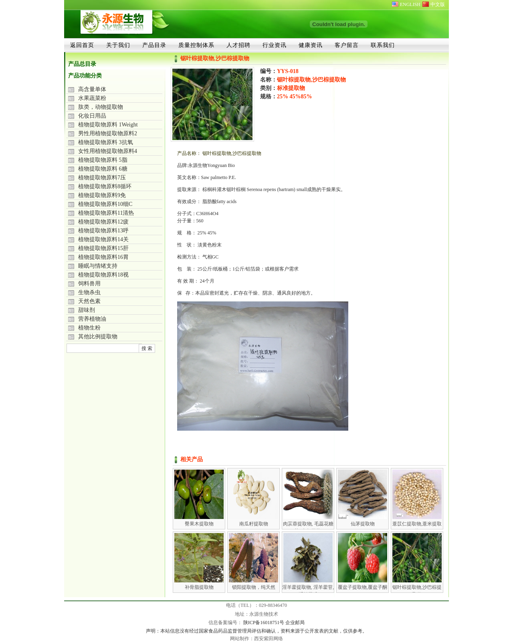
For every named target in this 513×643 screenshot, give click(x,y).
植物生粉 (89, 328)
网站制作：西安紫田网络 (256, 638)
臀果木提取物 (199, 524)
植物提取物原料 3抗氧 (105, 142)
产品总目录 (82, 64)
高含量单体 (92, 89)
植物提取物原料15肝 (103, 248)
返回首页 (82, 45)
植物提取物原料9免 (102, 195)
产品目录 (154, 45)
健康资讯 (311, 45)
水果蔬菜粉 (92, 98)
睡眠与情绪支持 (97, 266)
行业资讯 (275, 45)
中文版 (437, 4)
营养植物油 (92, 319)
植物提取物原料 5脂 (102, 160)
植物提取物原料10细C (105, 204)
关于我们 (118, 45)
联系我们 (383, 45)
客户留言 (347, 45)
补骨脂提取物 (199, 587)
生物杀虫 (89, 292)
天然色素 (89, 301)
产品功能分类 (85, 76)
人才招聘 (238, 45)
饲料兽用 (89, 284)
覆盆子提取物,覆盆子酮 (362, 587)
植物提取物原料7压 (102, 178)
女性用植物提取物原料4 (107, 151)
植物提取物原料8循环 (104, 186)
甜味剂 (86, 310)
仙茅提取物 (363, 524)
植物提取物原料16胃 (103, 257)
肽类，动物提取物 (100, 107)
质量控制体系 (196, 45)
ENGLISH (410, 4)
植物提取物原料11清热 (106, 213)
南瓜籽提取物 (253, 524)
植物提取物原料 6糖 (102, 169)
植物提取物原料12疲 (103, 222)
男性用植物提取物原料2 (107, 133)
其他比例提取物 (97, 337)
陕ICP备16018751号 (264, 622)
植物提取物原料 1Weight (108, 125)
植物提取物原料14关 (103, 239)
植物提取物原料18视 (103, 275)
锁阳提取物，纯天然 (253, 587)
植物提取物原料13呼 (103, 231)
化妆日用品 (92, 116)
